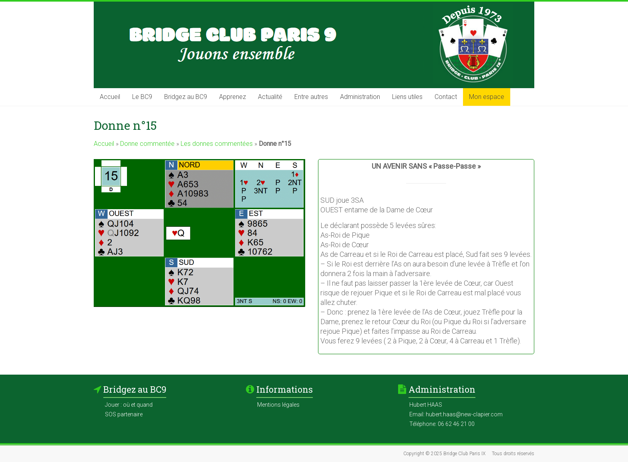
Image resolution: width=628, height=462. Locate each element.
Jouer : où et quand (129, 404)
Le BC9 (142, 97)
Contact (446, 97)
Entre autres (311, 97)
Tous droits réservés (513, 453)
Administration (360, 97)
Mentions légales (278, 404)
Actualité (270, 97)
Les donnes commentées (217, 143)
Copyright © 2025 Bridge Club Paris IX (444, 453)
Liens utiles (407, 97)
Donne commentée (147, 143)
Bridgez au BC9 (185, 97)
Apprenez (232, 97)
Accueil (110, 97)
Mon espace (486, 97)
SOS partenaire (124, 414)
